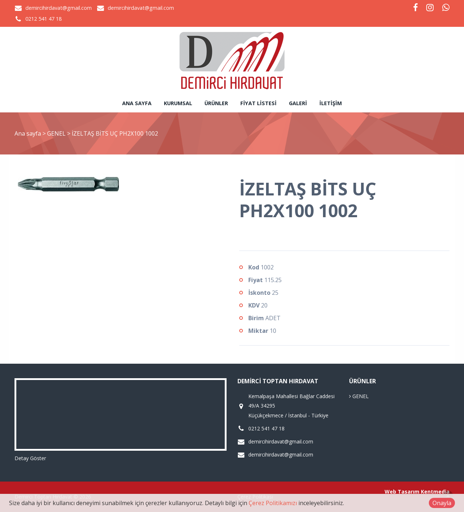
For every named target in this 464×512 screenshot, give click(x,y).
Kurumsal (178, 103)
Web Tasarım (402, 491)
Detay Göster (30, 458)
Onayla (441, 503)
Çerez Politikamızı (273, 503)
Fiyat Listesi (258, 103)
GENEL (57, 133)
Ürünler (216, 103)
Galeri (298, 103)
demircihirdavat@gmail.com (58, 7)
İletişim (330, 103)
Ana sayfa (137, 103)
